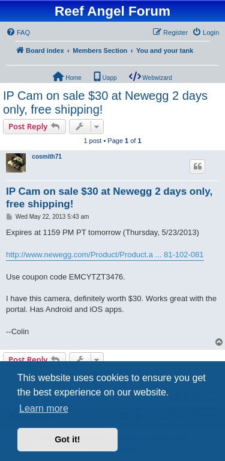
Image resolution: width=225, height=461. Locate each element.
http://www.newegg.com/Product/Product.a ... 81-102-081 (105, 254)
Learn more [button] (43, 408)
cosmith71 (46, 156)
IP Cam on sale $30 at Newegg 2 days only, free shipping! (105, 102)
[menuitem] (18, 32)
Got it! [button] (67, 439)
